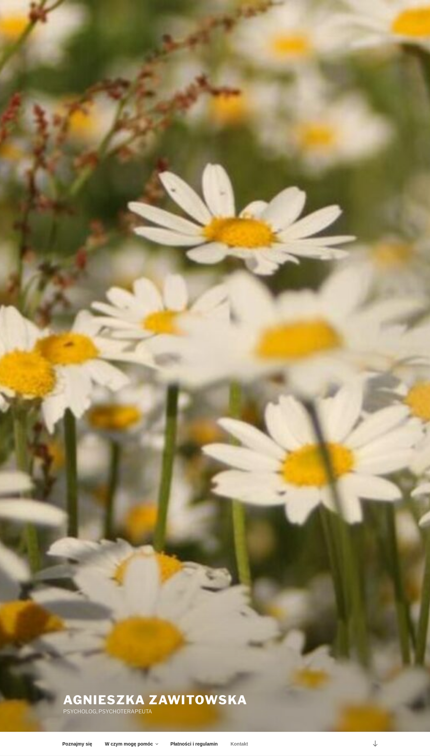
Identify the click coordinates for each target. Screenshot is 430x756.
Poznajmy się (77, 744)
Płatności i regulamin (194, 744)
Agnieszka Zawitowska (155, 699)
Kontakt (239, 744)
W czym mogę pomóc (132, 744)
